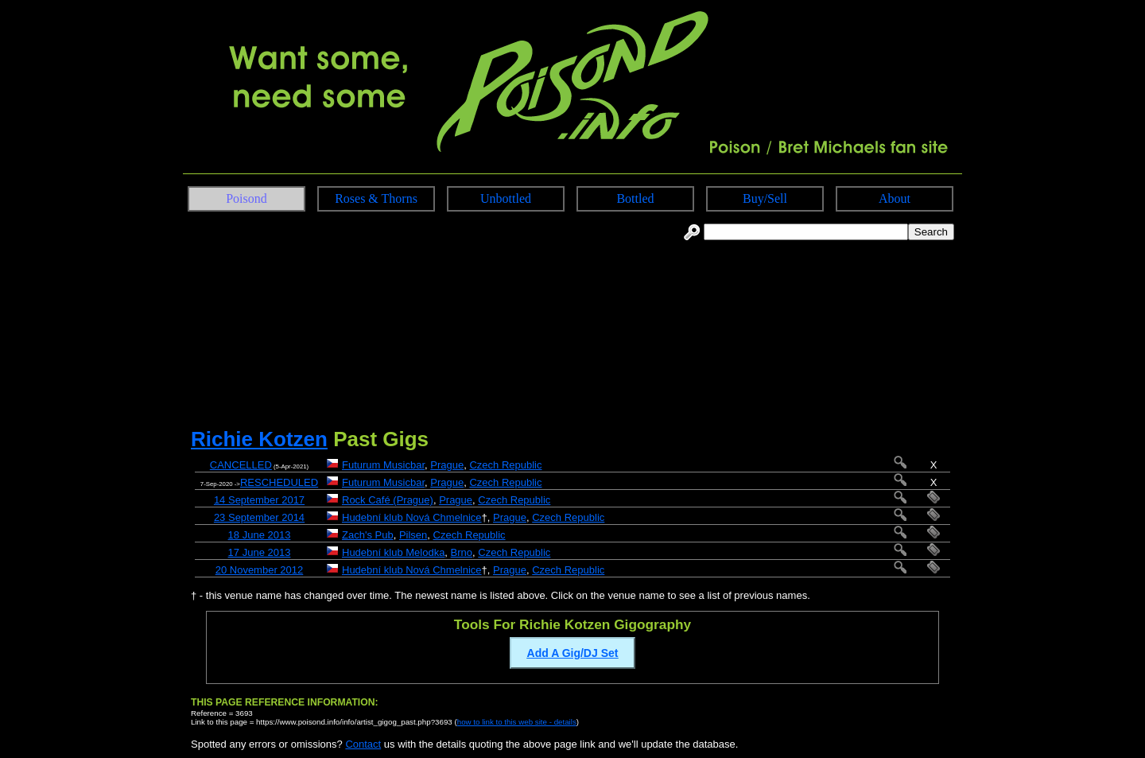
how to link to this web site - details (516, 721)
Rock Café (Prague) (387, 500)
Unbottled (505, 198)
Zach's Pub (368, 535)
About (894, 198)
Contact (363, 744)
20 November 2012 (259, 570)
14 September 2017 (259, 500)
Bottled (635, 198)
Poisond (246, 198)
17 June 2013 (259, 552)
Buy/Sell (765, 198)
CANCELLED (241, 465)
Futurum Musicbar (383, 465)
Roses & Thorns (376, 198)
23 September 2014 (259, 517)
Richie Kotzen (259, 439)
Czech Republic (505, 465)
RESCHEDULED (279, 482)
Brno (461, 552)
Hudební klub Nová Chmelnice (412, 517)
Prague (447, 465)
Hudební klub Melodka (393, 552)
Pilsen (413, 535)
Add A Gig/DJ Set (573, 653)
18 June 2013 (259, 535)
